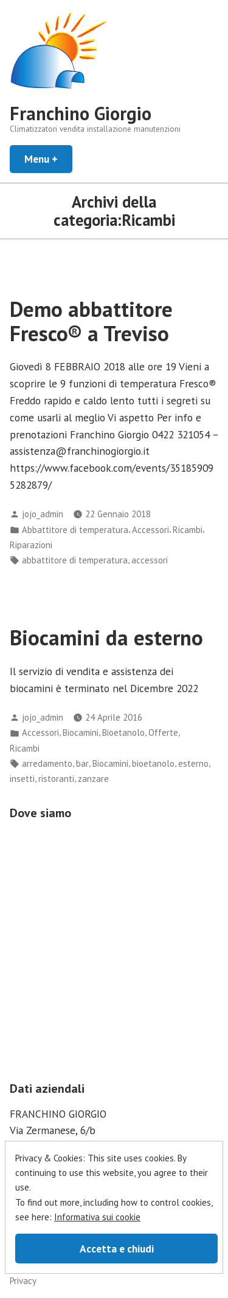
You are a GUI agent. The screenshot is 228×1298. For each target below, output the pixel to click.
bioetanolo (153, 763)
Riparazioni (31, 545)
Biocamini (80, 732)
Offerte (163, 732)
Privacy (23, 1280)
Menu (48, 159)
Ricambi (187, 529)
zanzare (93, 778)
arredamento (47, 763)
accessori (149, 560)
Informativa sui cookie (97, 1217)
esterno (193, 763)
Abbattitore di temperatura (75, 529)
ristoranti (56, 778)
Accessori (150, 529)
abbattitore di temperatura (75, 560)
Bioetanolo (123, 732)
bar (82, 763)
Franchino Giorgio (80, 113)
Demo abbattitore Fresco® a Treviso (91, 321)
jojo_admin (42, 514)
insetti (22, 778)
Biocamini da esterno (106, 637)
